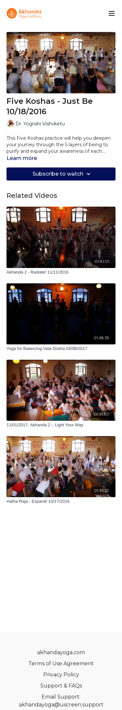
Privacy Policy (61, 674)
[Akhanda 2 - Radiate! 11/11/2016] (61, 272)
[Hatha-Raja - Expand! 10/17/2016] (61, 501)
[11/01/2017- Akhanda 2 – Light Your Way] (61, 425)
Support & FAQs (61, 686)
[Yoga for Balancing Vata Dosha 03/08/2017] (61, 348)
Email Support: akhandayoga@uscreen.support (61, 701)
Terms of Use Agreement (61, 663)
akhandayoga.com (61, 652)
